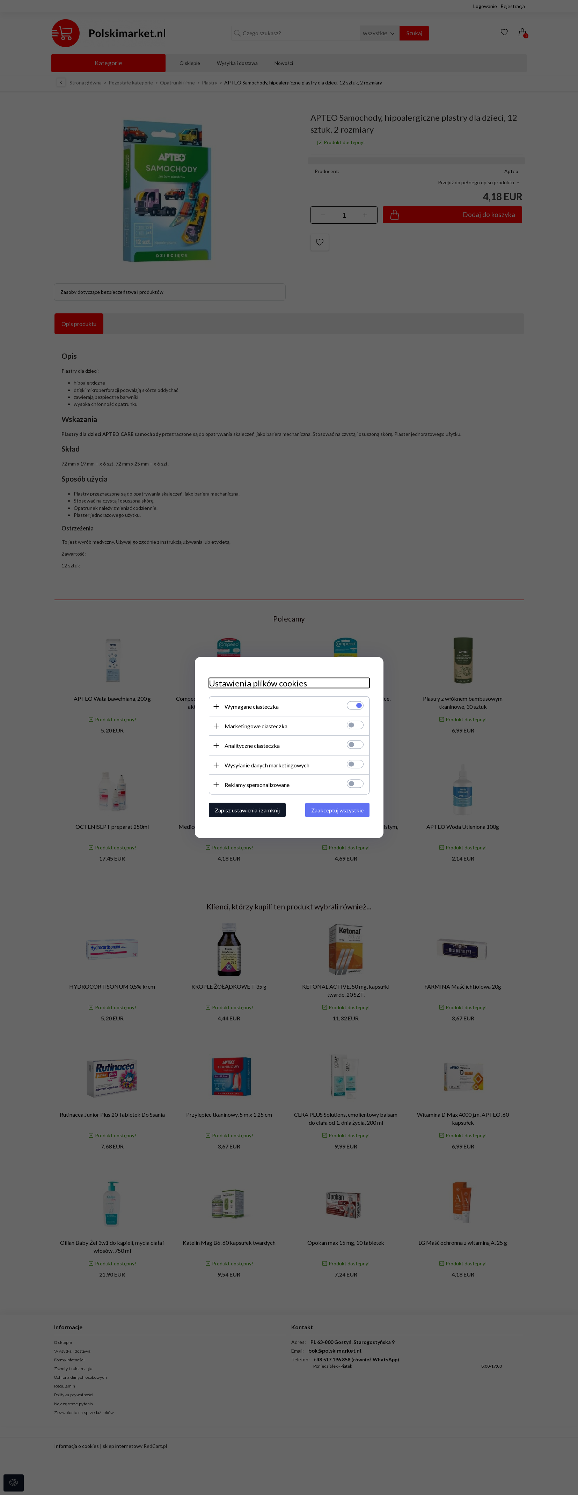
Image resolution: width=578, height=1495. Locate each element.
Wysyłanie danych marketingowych (267, 765)
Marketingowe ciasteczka (256, 726)
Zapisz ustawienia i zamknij (247, 810)
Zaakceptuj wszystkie (337, 810)
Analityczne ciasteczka (252, 745)
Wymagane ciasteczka (252, 706)
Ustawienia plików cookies (258, 683)
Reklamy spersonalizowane (257, 784)
